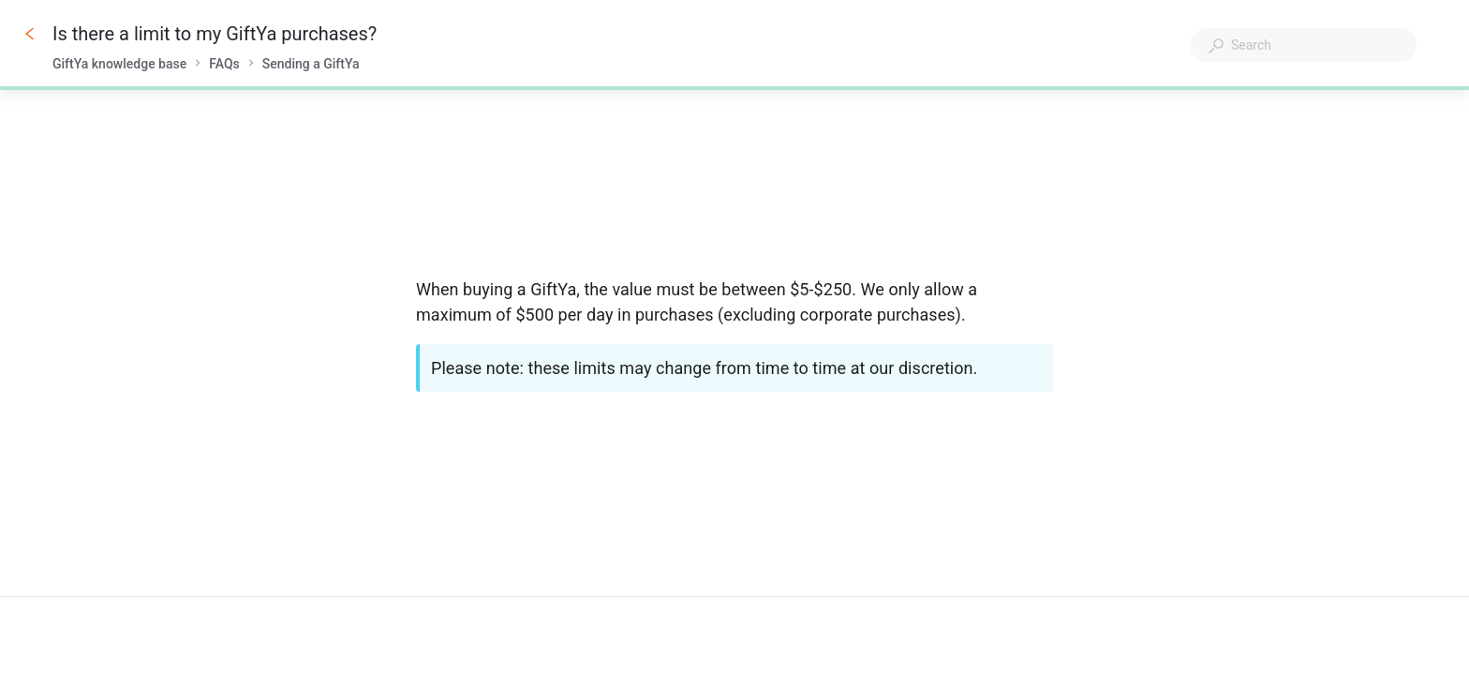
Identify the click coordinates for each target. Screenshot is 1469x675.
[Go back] (30, 33)
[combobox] (1303, 45)
